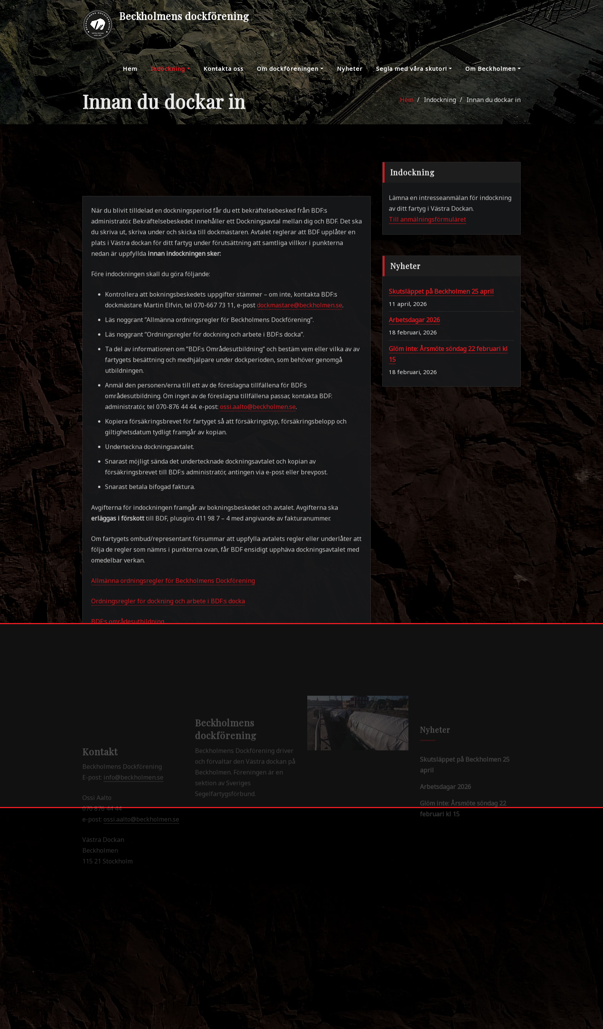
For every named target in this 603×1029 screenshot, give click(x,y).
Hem (130, 75)
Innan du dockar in (493, 112)
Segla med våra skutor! (414, 75)
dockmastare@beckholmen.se (299, 507)
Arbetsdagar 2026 (414, 380)
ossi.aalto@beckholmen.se (258, 608)
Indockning (170, 75)
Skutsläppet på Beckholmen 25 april (441, 351)
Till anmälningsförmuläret (427, 253)
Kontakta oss (223, 75)
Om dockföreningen (290, 75)
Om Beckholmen (493, 75)
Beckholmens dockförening (184, 15)
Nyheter (350, 75)
